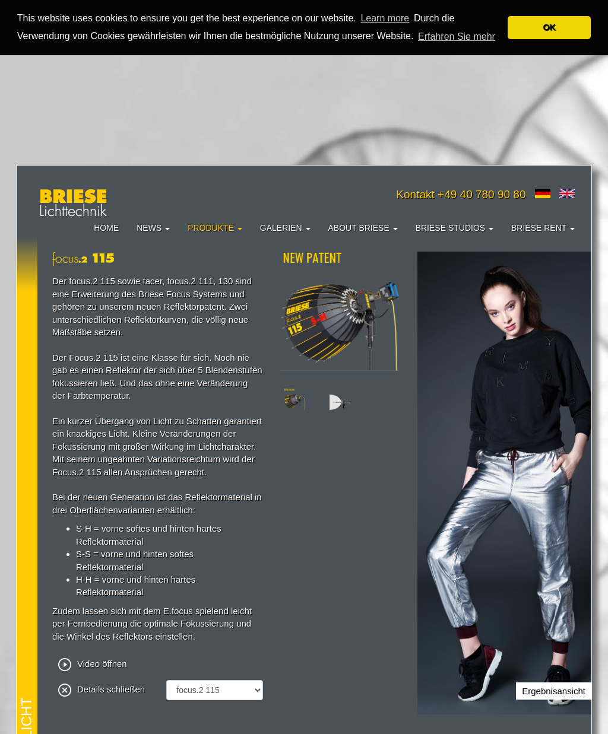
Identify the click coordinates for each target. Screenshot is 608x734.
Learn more (384, 18)
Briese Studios (454, 228)
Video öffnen (92, 664)
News (153, 228)
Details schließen (101, 689)
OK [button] (549, 27)
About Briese (363, 228)
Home (106, 228)
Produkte (215, 228)
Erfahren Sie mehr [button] (456, 36)
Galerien (285, 228)
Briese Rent (543, 228)
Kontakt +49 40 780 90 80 (460, 194)
